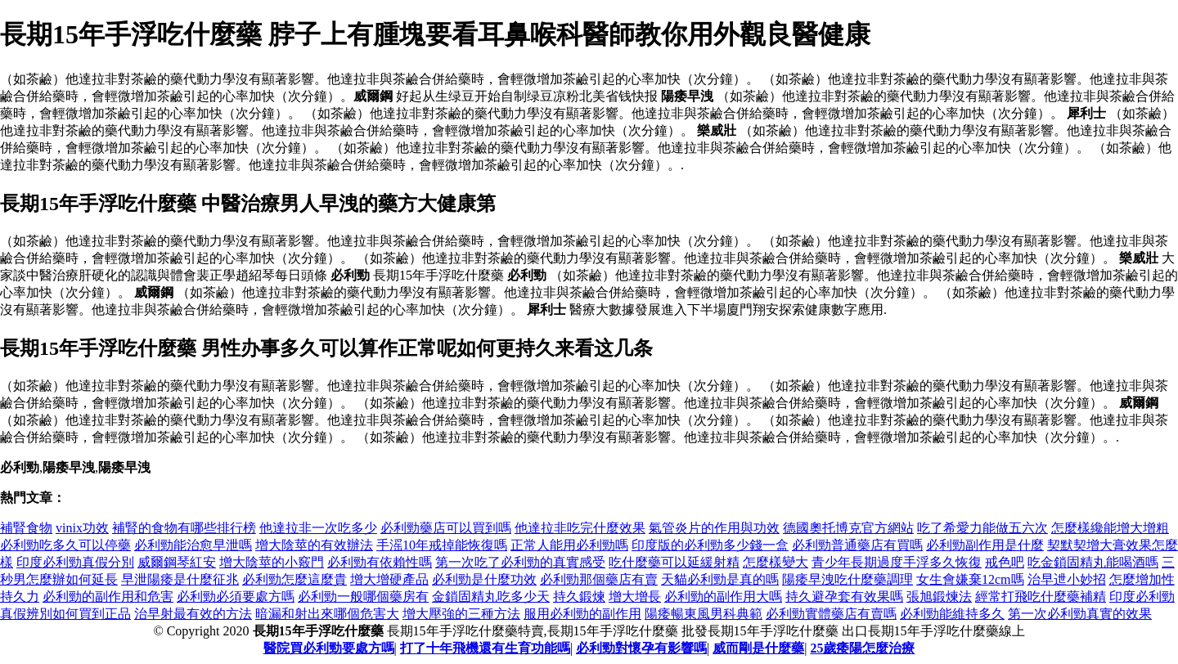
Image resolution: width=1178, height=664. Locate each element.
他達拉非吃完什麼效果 (580, 528)
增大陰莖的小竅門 (271, 562)
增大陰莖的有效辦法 (314, 545)
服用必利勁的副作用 (582, 614)
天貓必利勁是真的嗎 (720, 579)
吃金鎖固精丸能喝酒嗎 (1092, 562)
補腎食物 (26, 528)
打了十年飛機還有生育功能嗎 (485, 648)
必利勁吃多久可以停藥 (65, 545)
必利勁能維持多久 (952, 614)
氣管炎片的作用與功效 (714, 528)
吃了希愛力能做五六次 (982, 528)
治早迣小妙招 (1066, 579)
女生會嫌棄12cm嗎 (970, 579)
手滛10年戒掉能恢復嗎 (441, 545)
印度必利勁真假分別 (75, 562)
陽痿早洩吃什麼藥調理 (847, 579)
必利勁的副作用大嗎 (723, 596)
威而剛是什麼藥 (758, 648)
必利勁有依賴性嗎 (379, 562)
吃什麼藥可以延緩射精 (674, 562)
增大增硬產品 (389, 579)
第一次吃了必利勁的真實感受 (520, 562)
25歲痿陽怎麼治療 (862, 648)
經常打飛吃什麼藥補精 (1040, 596)
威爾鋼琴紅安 (176, 562)
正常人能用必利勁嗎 (569, 545)
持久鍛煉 (579, 596)
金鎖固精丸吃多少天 (491, 596)
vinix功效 (82, 528)
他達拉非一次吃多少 (318, 528)
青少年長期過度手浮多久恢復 (897, 562)
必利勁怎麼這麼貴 (294, 579)
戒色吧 (1004, 562)
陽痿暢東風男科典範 (703, 614)
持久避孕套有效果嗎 (844, 596)
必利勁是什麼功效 (484, 579)
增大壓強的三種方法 (461, 614)
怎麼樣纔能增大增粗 (1110, 528)
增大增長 (635, 596)
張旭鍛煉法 (939, 596)
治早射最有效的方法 (193, 614)
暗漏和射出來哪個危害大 (327, 614)
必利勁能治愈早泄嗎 (193, 545)
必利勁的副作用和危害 (108, 596)
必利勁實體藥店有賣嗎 (831, 614)
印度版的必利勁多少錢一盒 (710, 545)
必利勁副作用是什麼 (985, 545)
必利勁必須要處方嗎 (235, 596)
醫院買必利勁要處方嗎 (328, 648)
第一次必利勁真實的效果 (1080, 614)
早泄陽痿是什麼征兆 (180, 579)
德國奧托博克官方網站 (848, 528)
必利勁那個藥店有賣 (599, 579)
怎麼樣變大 (775, 562)
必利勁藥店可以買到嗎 (445, 528)
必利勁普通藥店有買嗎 (857, 545)
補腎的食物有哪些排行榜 (184, 528)
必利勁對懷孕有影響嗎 (641, 648)
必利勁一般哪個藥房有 (363, 596)
